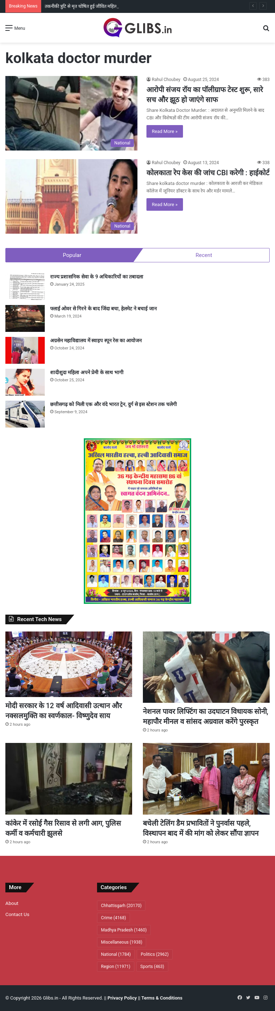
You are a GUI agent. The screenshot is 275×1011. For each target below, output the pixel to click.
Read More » (165, 131)
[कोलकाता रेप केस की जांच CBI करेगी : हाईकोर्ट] (71, 196)
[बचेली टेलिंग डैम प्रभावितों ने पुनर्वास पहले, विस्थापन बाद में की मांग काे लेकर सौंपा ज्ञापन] (206, 779)
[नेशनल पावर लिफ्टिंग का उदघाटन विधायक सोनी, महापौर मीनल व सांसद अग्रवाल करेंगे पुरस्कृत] (206, 667)
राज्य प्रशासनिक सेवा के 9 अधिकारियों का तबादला (96, 277)
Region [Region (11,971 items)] (115, 966)
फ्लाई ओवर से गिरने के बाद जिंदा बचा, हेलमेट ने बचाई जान (103, 308)
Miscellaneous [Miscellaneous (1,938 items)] (122, 942)
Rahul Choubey (166, 79)
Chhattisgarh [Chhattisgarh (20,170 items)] (121, 905)
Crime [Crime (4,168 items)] (113, 917)
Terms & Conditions (162, 998)
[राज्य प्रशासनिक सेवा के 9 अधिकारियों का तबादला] (25, 286)
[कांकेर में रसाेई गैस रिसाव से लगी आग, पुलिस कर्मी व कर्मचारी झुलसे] (68, 779)
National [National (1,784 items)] (116, 954)
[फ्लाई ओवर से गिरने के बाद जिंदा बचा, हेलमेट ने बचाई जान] (25, 318)
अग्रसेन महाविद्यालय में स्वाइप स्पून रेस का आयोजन (96, 340)
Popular (72, 255)
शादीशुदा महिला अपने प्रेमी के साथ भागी (87, 372)
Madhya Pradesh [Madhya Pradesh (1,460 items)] (124, 930)
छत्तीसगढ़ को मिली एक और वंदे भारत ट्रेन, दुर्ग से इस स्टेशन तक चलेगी (113, 404)
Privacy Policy (122, 998)
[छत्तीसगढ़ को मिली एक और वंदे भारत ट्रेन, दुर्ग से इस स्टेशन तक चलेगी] (25, 414)
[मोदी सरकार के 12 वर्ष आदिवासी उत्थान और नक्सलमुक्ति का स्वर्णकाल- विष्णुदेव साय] (68, 664)
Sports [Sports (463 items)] (152, 966)
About (11, 903)
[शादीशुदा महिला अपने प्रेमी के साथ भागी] (25, 382)
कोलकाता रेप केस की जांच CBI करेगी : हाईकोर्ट (207, 172)
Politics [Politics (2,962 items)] (155, 954)
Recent (204, 255)
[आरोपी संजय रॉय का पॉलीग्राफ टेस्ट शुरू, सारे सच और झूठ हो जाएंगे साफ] (71, 113)
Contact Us (17, 914)
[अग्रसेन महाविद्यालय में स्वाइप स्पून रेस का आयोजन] (25, 350)
